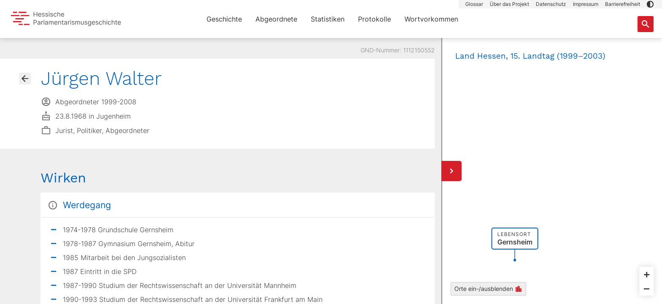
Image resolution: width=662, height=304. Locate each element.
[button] (650, 4)
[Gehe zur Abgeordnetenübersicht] (25, 78)
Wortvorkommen (431, 19)
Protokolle (374, 19)
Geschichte (224, 19)
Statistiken (328, 19)
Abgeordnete (276, 19)
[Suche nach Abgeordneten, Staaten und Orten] (646, 24)
